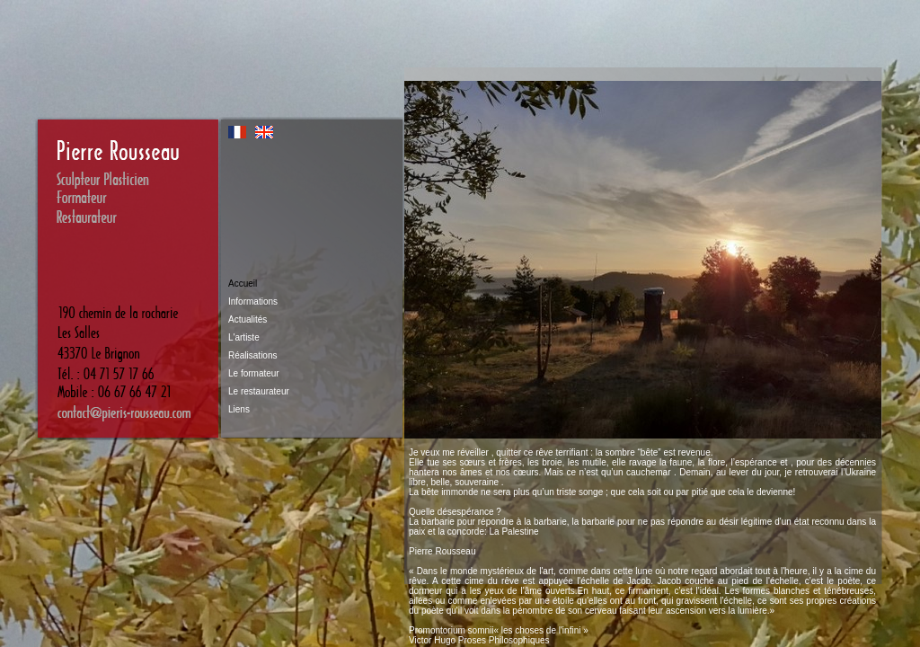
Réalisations (252, 355)
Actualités (247, 319)
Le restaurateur (258, 391)
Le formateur (253, 373)
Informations (253, 301)
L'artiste (244, 337)
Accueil (242, 283)
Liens (239, 409)
